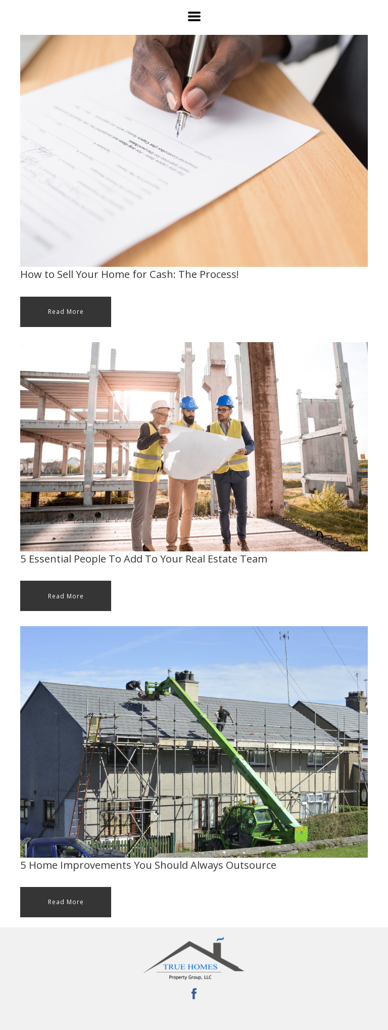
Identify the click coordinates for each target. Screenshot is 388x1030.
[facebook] (194, 993)
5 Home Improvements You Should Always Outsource (148, 865)
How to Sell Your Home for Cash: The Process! (129, 274)
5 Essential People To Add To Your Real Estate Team (143, 558)
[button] (194, 16)
